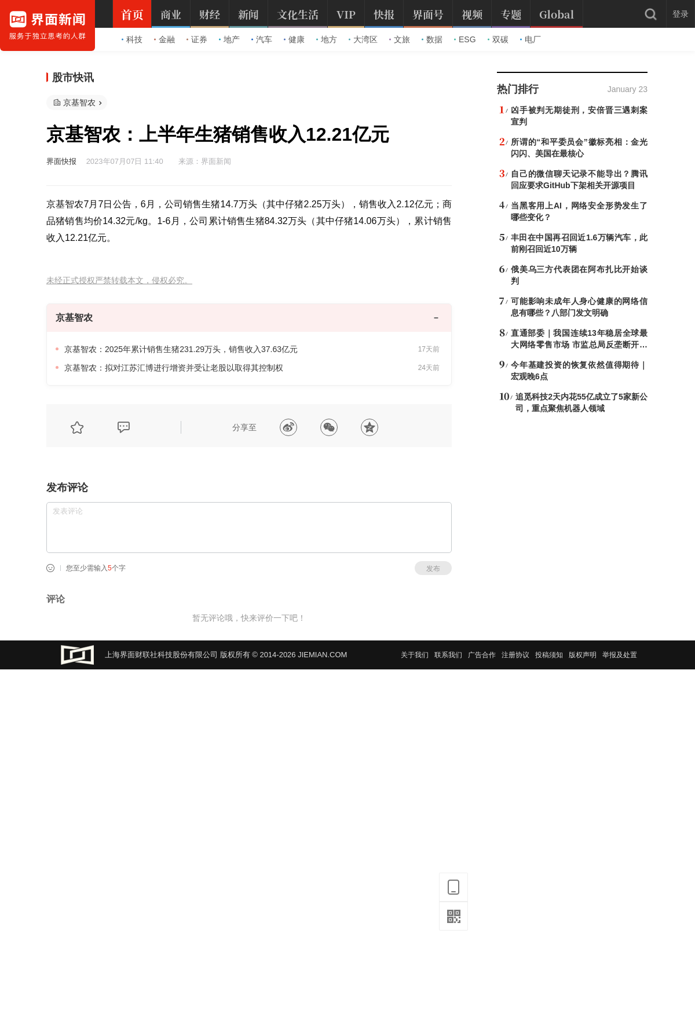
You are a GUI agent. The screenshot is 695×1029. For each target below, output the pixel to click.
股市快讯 (73, 77)
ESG (465, 39)
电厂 (530, 39)
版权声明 (583, 655)
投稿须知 (549, 655)
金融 (164, 39)
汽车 (261, 39)
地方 (326, 39)
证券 (196, 39)
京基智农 (79, 102)
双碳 (498, 39)
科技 (132, 39)
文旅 (399, 39)
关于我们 (415, 655)
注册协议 (515, 655)
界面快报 (61, 161)
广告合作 (482, 655)
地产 (229, 39)
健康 (294, 39)
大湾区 (363, 39)
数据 (432, 39)
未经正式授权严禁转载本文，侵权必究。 (119, 280)
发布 (433, 569)
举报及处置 (619, 655)
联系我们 (448, 655)
